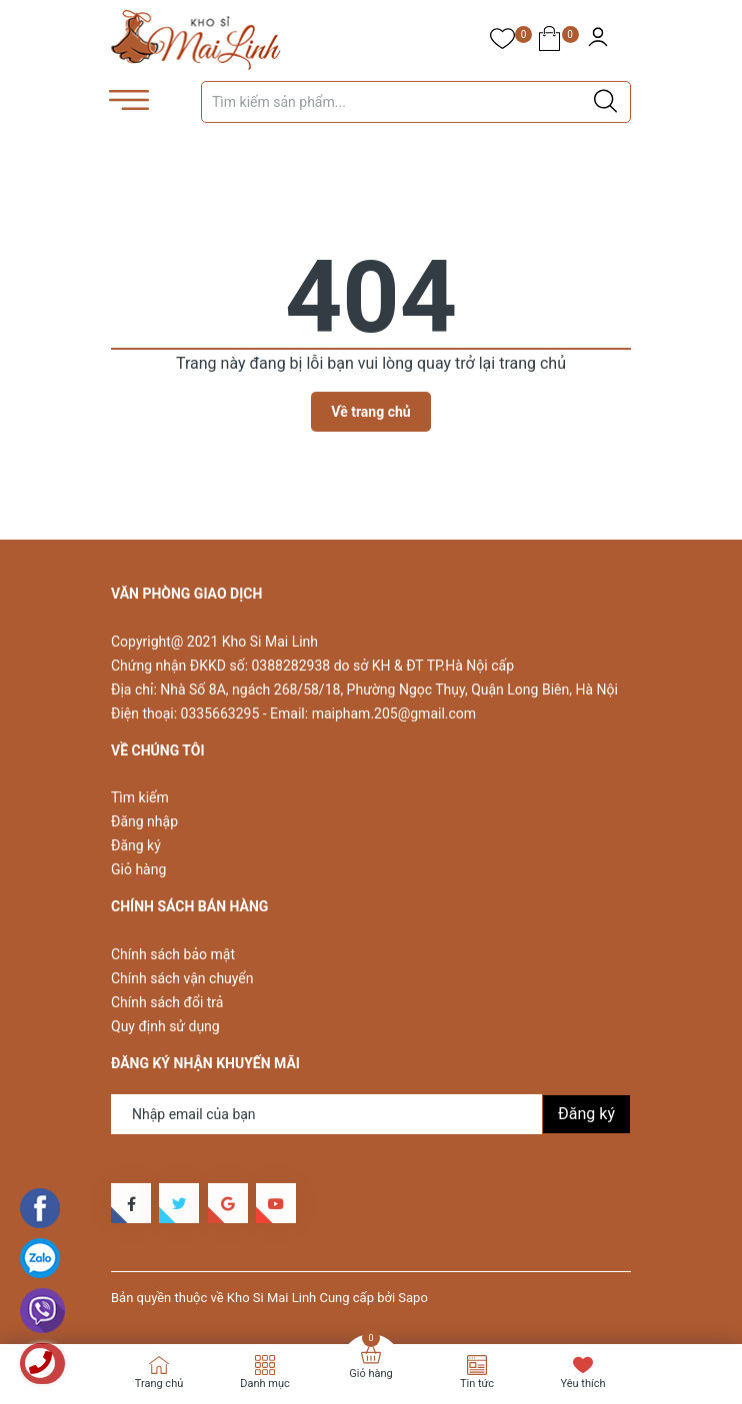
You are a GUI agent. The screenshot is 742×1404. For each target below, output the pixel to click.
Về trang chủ (370, 412)
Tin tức (477, 1383)
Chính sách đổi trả (167, 1002)
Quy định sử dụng (165, 1026)
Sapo (413, 1297)
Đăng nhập (144, 821)
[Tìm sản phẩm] (416, 102)
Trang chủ (159, 1383)
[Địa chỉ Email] (371, 1114)
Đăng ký (136, 845)
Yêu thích (582, 1383)
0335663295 (220, 713)
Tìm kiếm (140, 797)
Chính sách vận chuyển (182, 978)
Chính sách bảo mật (173, 954)
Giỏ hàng (138, 869)
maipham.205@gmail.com (394, 713)
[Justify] (605, 102)
